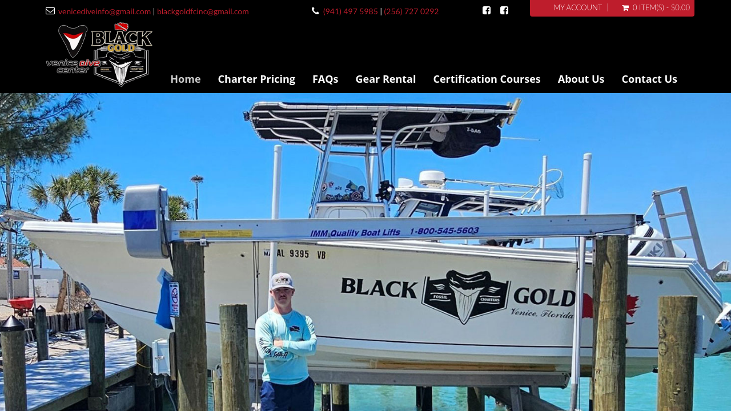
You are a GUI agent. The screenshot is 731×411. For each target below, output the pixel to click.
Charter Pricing (256, 79)
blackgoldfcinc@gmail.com (203, 11)
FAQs (325, 79)
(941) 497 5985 (350, 11)
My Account (577, 7)
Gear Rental (386, 79)
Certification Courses (486, 79)
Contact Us (649, 79)
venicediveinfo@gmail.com (104, 11)
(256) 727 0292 (411, 11)
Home (185, 79)
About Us (581, 79)
